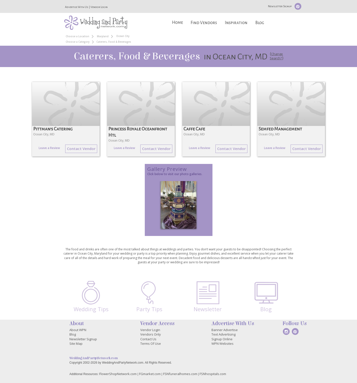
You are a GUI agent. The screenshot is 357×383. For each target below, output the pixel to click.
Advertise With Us (76, 6)
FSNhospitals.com (213, 374)
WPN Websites (222, 343)
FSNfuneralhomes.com (180, 374)
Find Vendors (204, 22)
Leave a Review (49, 148)
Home (177, 22)
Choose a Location (77, 36)
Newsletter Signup (280, 6)
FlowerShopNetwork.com (118, 374)
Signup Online (222, 339)
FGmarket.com (150, 374)
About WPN (77, 330)
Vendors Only (150, 334)
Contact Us (148, 339)
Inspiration (236, 22)
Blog (259, 22)
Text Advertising (223, 334)
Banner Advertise (224, 330)
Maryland (103, 36)
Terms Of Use (150, 343)
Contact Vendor (81, 148)
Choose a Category (77, 41)
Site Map (76, 343)
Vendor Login (99, 6)
